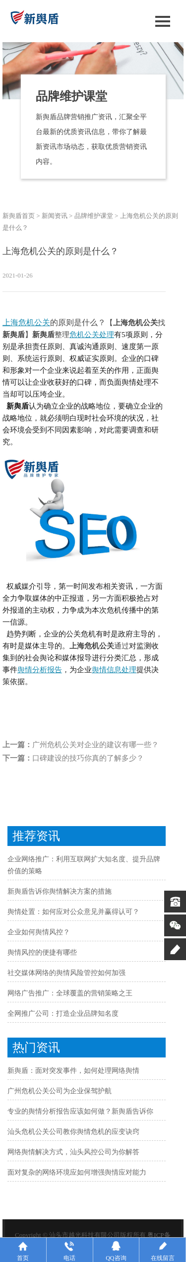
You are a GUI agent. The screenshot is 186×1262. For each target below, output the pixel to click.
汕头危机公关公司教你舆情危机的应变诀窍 (73, 1131)
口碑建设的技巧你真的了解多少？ (88, 758)
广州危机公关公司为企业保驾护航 (59, 1091)
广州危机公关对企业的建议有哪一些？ (95, 745)
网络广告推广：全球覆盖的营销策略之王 (69, 993)
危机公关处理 (91, 335)
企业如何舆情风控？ (38, 932)
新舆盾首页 (18, 215)
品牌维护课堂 (93, 215)
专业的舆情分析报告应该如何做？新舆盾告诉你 (80, 1111)
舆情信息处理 (114, 670)
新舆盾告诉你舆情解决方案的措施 (59, 891)
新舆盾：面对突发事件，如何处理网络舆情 (73, 1070)
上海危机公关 (26, 322)
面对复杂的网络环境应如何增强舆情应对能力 (76, 1172)
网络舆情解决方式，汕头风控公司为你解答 (73, 1152)
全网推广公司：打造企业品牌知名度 (63, 1013)
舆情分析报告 (39, 670)
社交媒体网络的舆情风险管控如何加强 (66, 973)
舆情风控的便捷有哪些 (42, 952)
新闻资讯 (54, 215)
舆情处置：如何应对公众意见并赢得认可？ (73, 911)
